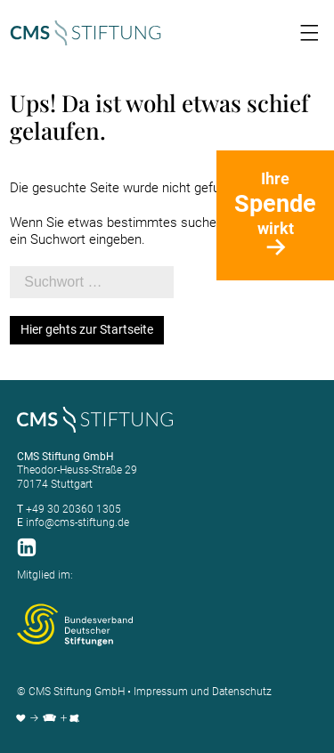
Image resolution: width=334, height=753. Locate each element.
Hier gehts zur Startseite (86, 329)
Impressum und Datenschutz (203, 691)
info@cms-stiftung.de (77, 522)
